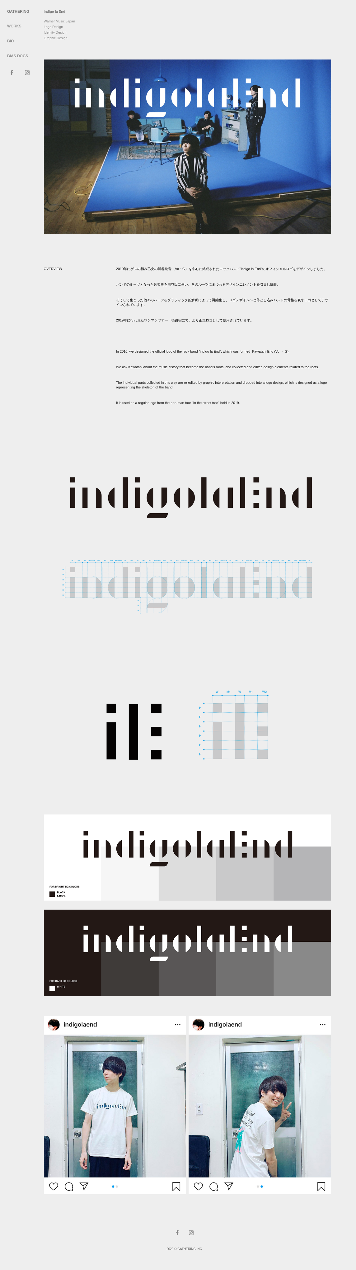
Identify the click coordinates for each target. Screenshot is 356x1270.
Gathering (18, 11)
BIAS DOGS (17, 56)
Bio (10, 41)
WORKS (14, 26)
